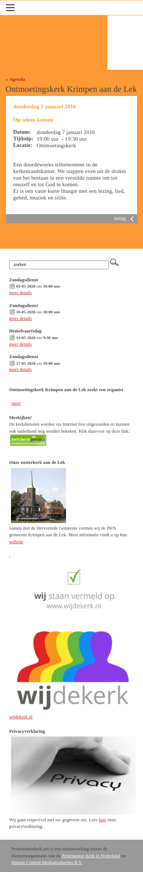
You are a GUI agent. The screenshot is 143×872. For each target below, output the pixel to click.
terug (125, 218)
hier (102, 819)
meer (16, 403)
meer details (20, 292)
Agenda (17, 79)
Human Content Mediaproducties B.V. (46, 862)
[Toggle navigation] (10, 7)
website (16, 541)
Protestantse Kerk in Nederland (91, 855)
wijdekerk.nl (21, 717)
